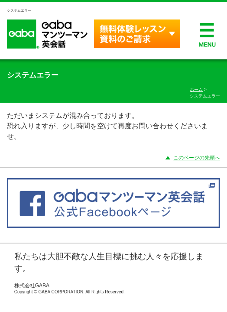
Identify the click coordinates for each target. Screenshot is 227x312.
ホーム (196, 89)
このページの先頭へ (196, 158)
